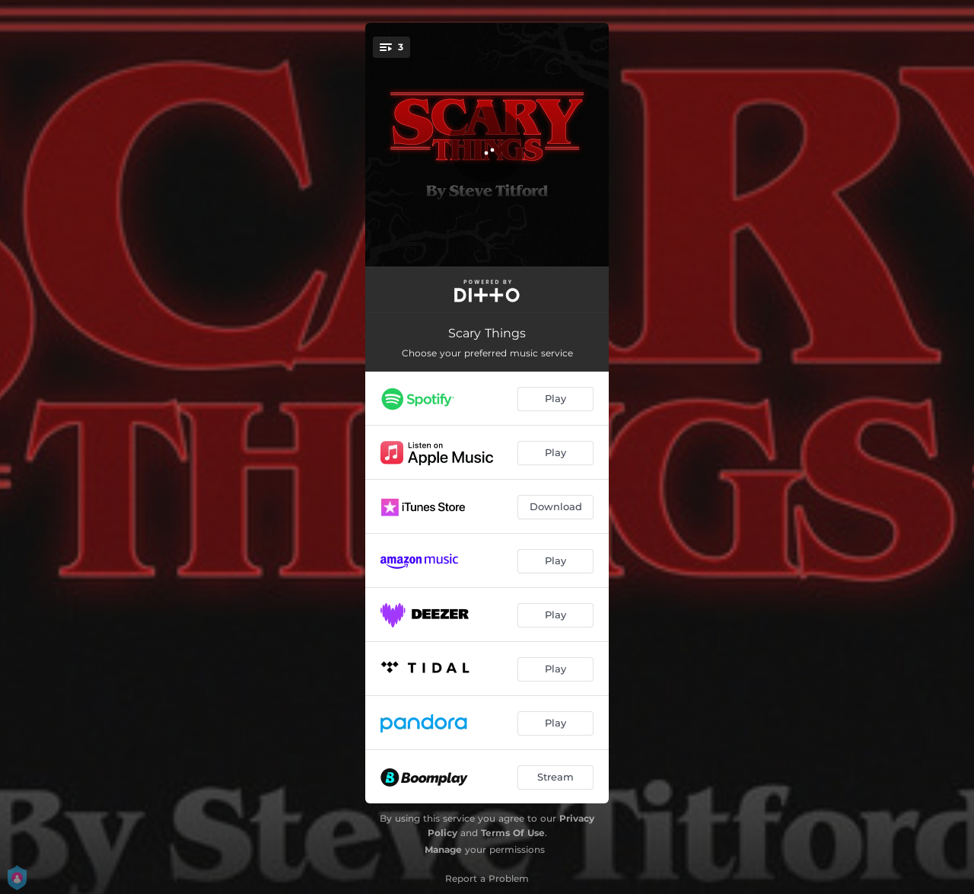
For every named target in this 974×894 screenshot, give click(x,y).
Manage (443, 849)
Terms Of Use (513, 832)
